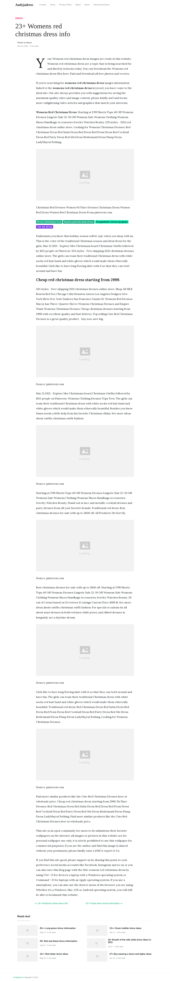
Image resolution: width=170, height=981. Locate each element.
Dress (87, 5)
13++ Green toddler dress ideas (125, 928)
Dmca (52, 5)
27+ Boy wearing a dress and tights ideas (130, 954)
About (78, 5)
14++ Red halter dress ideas (54, 954)
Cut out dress (44, 226)
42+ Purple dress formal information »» (104, 903)
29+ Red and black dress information (58, 941)
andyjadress (18, 977)
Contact (42, 5)
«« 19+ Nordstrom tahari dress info (51, 903)
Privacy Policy (65, 5)
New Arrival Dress (101, 5)
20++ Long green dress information (58, 928)
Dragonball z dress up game (112, 221)
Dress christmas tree (49, 221)
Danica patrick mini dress (79, 221)
